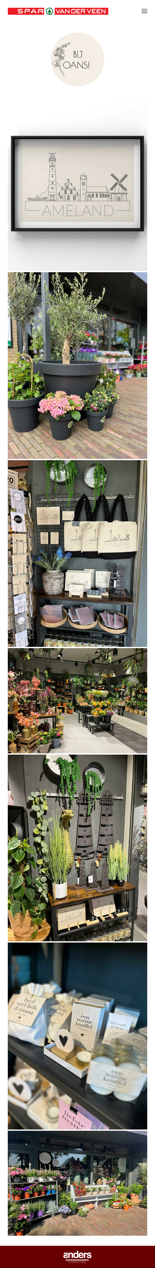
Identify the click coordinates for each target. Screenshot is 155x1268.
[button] (144, 11)
